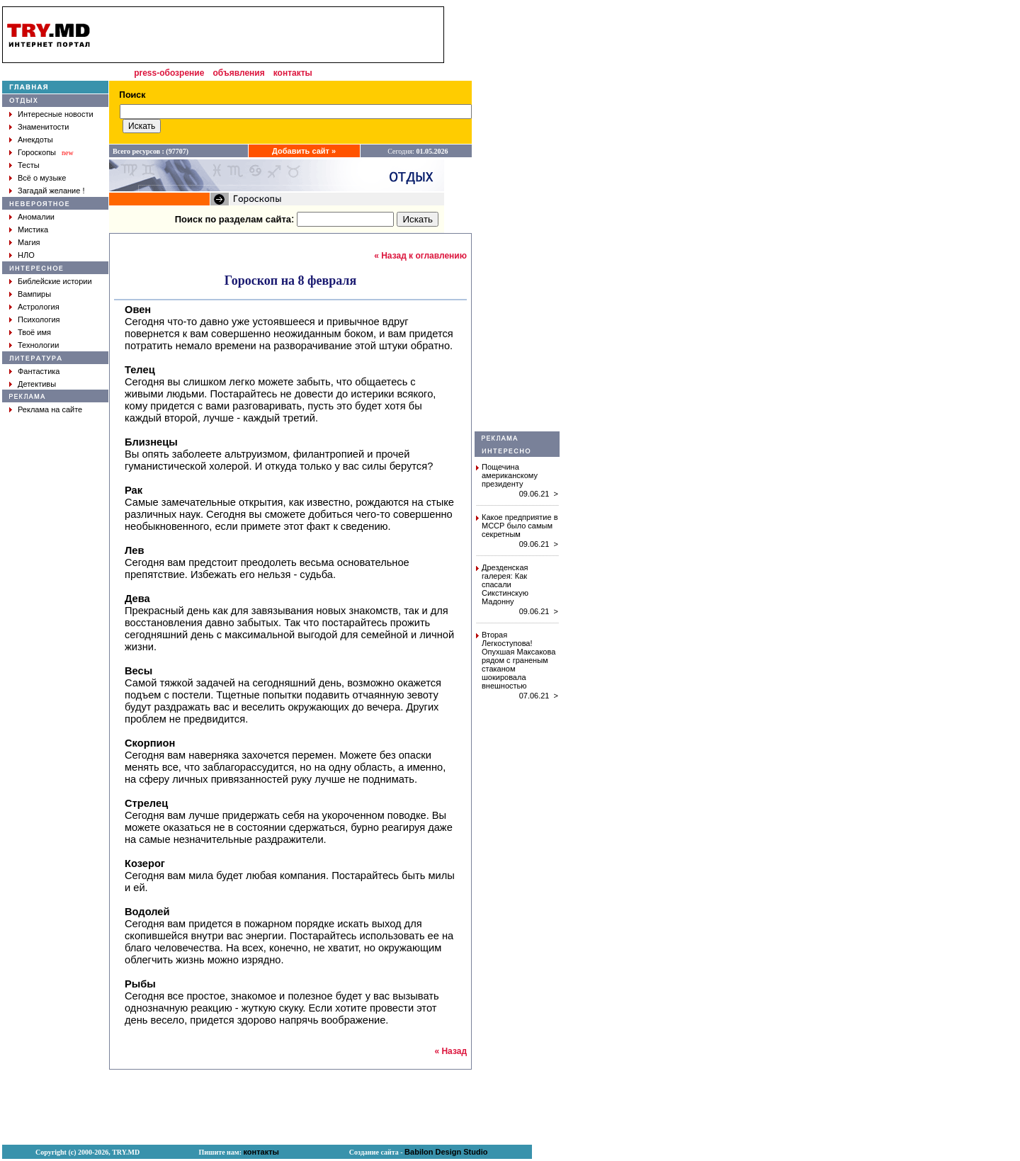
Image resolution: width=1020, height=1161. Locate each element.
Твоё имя (34, 332)
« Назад (450, 1051)
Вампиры (34, 294)
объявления (238, 73)
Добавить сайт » (304, 151)
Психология (39, 319)
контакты (292, 73)
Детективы (37, 384)
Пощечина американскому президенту (510, 475)
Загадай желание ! (51, 190)
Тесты (29, 165)
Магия (29, 242)
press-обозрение (169, 73)
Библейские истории (55, 281)
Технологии (38, 345)
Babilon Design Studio (445, 1152)
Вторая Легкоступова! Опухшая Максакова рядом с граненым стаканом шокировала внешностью (518, 660)
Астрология (39, 306)
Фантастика (39, 371)
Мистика (33, 229)
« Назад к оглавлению (420, 256)
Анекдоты (35, 139)
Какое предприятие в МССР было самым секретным (520, 525)
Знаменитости (43, 127)
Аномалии (36, 217)
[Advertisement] (517, 218)
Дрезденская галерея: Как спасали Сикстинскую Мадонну (505, 584)
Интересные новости (56, 114)
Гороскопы (37, 152)
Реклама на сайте (50, 409)
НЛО (26, 255)
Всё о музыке (42, 178)
